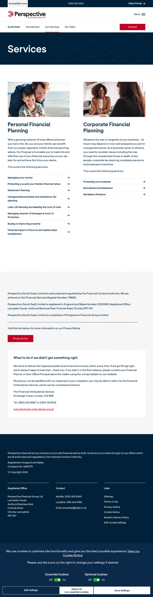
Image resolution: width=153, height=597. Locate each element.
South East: (14, 26)
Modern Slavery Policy (116, 517)
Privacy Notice (112, 506)
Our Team (70, 26)
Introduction (33, 26)
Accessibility (18, 3)
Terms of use (111, 501)
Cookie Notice (112, 512)
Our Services (52, 26)
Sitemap (108, 496)
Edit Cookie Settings (115, 522)
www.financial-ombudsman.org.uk (33, 409)
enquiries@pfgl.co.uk (74, 507)
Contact (132, 26)
